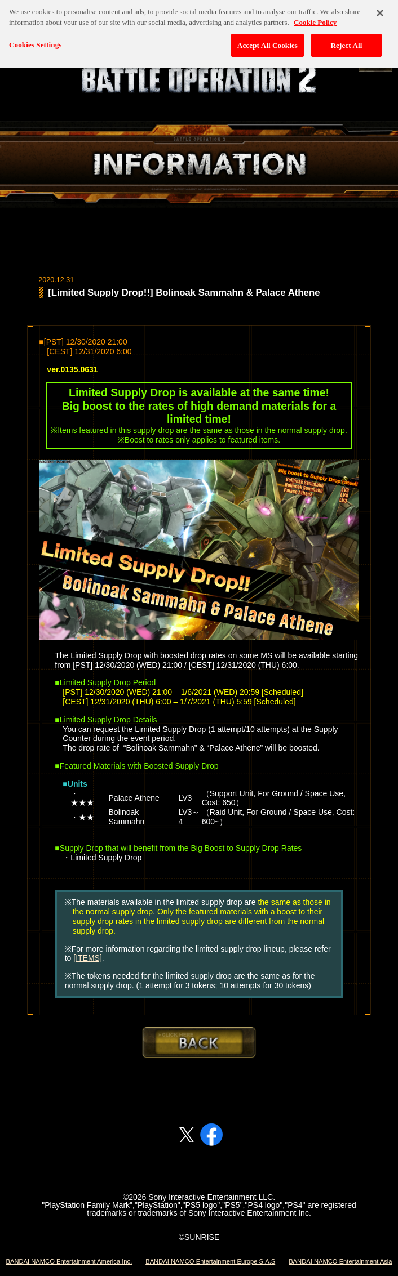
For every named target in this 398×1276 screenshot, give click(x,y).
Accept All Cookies (267, 15)
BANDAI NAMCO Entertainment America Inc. (69, 1261)
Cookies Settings (35, 15)
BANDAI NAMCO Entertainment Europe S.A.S (210, 1261)
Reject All (346, 15)
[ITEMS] (87, 957)
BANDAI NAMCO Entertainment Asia (340, 1261)
